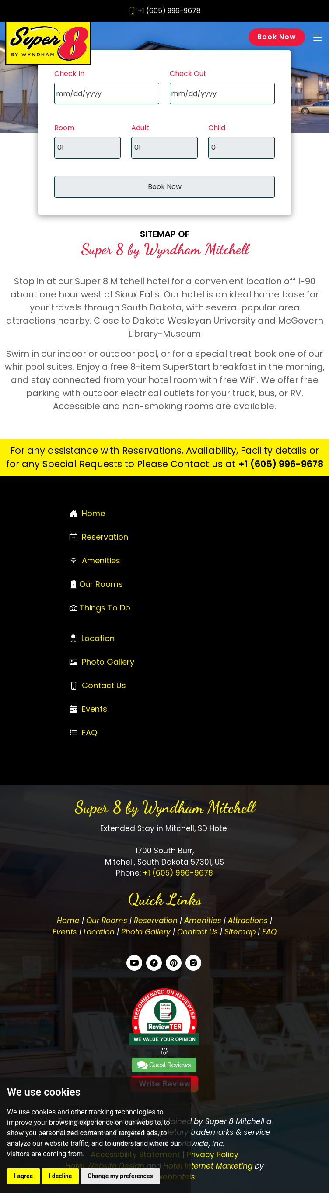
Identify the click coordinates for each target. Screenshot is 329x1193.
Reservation (105, 536)
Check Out (188, 74)
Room (64, 128)
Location (98, 638)
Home (93, 513)
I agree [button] (23, 1175)
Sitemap (240, 932)
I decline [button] (60, 1175)
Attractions (248, 920)
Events (94, 708)
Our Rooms (101, 584)
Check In (69, 74)
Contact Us (104, 685)
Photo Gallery (108, 661)
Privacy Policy (212, 1154)
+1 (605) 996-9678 (280, 464)
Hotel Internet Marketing (207, 1166)
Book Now (276, 37)
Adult (140, 128)
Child (216, 128)
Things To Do (105, 607)
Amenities (101, 560)
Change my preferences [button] (120, 1175)
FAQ (89, 732)
